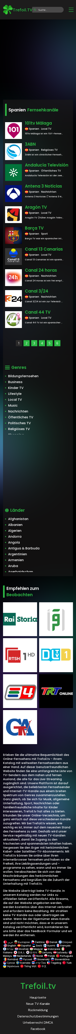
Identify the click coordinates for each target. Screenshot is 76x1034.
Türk (67, 963)
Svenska (23, 963)
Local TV (15, 399)
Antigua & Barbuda (24, 548)
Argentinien (17, 554)
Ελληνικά (65, 942)
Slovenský (41, 959)
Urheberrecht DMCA (38, 1022)
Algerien (14, 530)
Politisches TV (19, 423)
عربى (8, 942)
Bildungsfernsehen (23, 376)
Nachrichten (18, 411)
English (10, 945)
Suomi (49, 945)
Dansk (51, 942)
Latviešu (60, 952)
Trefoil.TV (17, 10)
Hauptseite (38, 997)
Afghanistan (18, 519)
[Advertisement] (38, 58)
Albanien (15, 524)
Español (24, 945)
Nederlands (22, 956)
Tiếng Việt (28, 966)
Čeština (37, 942)
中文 (41, 966)
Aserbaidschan (20, 571)
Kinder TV (16, 388)
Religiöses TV (19, 429)
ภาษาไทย (38, 963)
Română (11, 959)
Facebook (38, 1029)
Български (22, 942)
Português (64, 956)
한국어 (32, 952)
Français (63, 945)
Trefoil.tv (38, 985)
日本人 (19, 952)
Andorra (14, 536)
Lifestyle (14, 393)
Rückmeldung (38, 1010)
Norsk (38, 956)
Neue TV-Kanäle (38, 1004)
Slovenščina (60, 959)
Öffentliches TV (20, 417)
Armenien (16, 560)
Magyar (36, 949)
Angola (14, 542)
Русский (26, 959)
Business (15, 382)
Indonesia (52, 949)
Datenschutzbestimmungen (38, 1016)
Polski (50, 956)
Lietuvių (45, 952)
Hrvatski (21, 949)
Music (13, 405)
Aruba (13, 566)
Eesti (37, 945)
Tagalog (54, 963)
